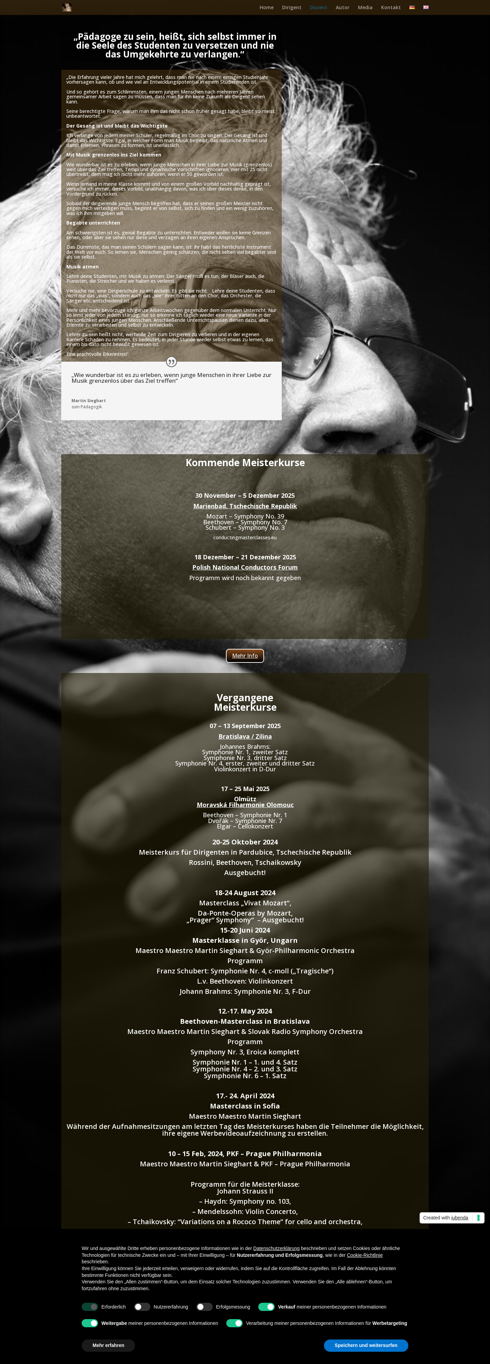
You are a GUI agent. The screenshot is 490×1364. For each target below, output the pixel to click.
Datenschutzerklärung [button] (276, 1248)
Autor (342, 8)
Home (267, 8)
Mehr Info (245, 655)
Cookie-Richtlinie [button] (365, 1255)
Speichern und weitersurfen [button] (366, 1345)
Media (365, 8)
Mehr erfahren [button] (108, 1345)
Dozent (318, 8)
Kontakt (391, 8)
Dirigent (291, 8)
